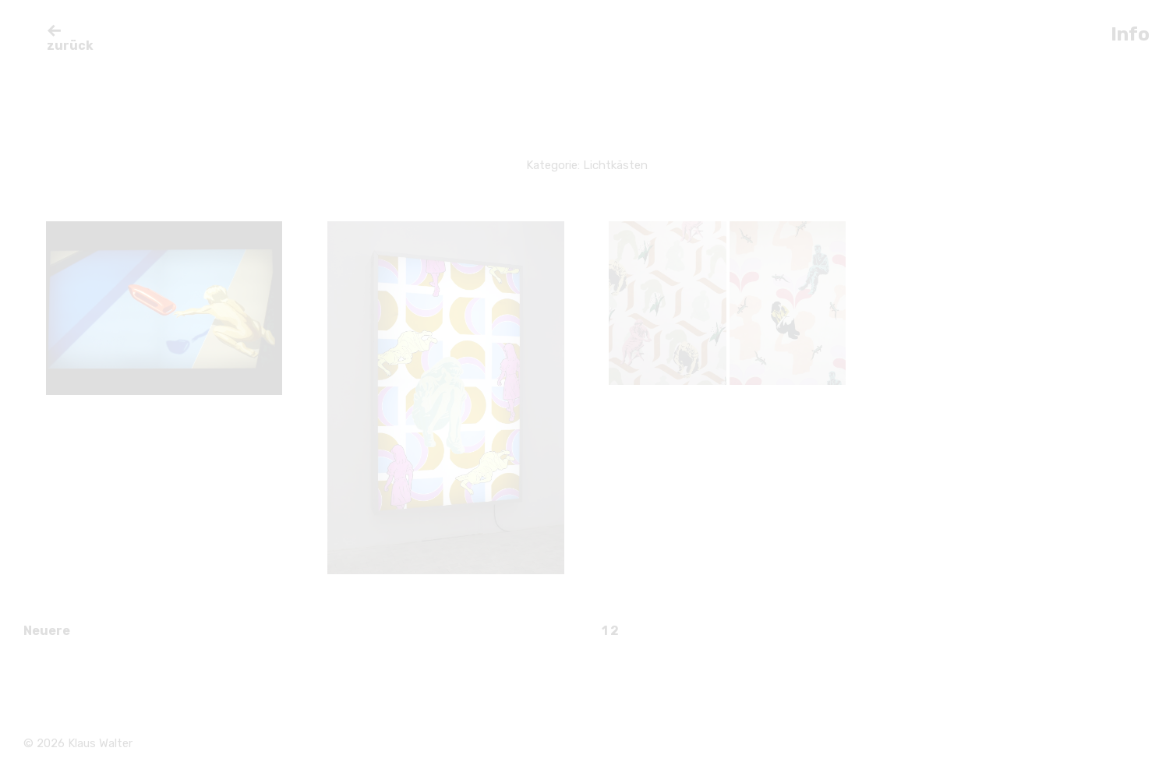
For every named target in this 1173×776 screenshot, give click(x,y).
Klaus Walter (100, 743)
